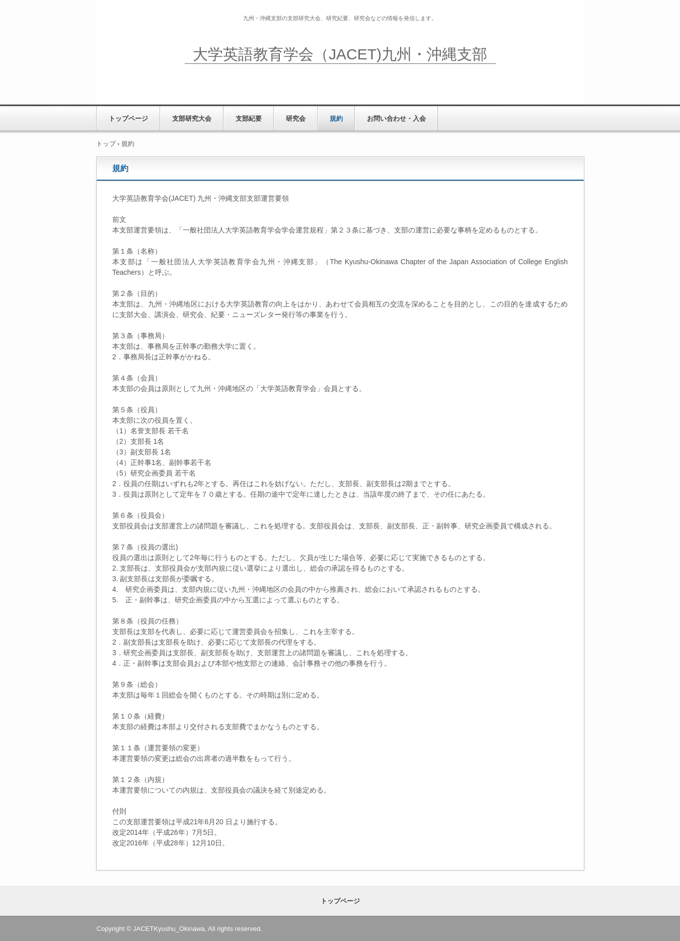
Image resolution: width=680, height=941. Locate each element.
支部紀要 (249, 118)
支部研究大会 (191, 118)
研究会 (296, 118)
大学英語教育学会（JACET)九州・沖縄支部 (340, 54)
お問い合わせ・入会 (396, 118)
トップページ (128, 118)
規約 (336, 118)
